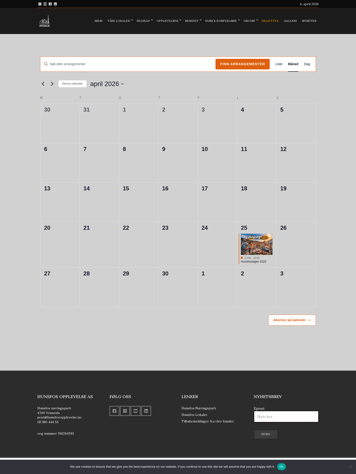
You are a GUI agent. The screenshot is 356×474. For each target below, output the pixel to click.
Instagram (40, 4)
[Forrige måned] (43, 84)
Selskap (143, 21)
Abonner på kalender (289, 320)
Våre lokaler (119, 21)
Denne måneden (72, 83)
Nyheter (309, 21)
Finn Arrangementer (242, 64)
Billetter (270, 21)
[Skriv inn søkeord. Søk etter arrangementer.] (128, 64)
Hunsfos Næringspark (199, 408)
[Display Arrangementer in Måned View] (293, 64)
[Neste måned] (52, 84)
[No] (350, 466)
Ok (282, 466)
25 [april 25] (244, 228)
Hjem (98, 21)
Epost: (286, 414)
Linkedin (55, 4)
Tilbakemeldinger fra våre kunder (208, 421)
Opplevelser (167, 21)
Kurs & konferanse (221, 21)
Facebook (50, 4)
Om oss (249, 21)
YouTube (45, 4)
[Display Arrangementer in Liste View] (278, 64)
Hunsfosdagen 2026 (253, 261)
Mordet (191, 21)
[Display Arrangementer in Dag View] (307, 64)
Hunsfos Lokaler (195, 415)
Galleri (290, 21)
